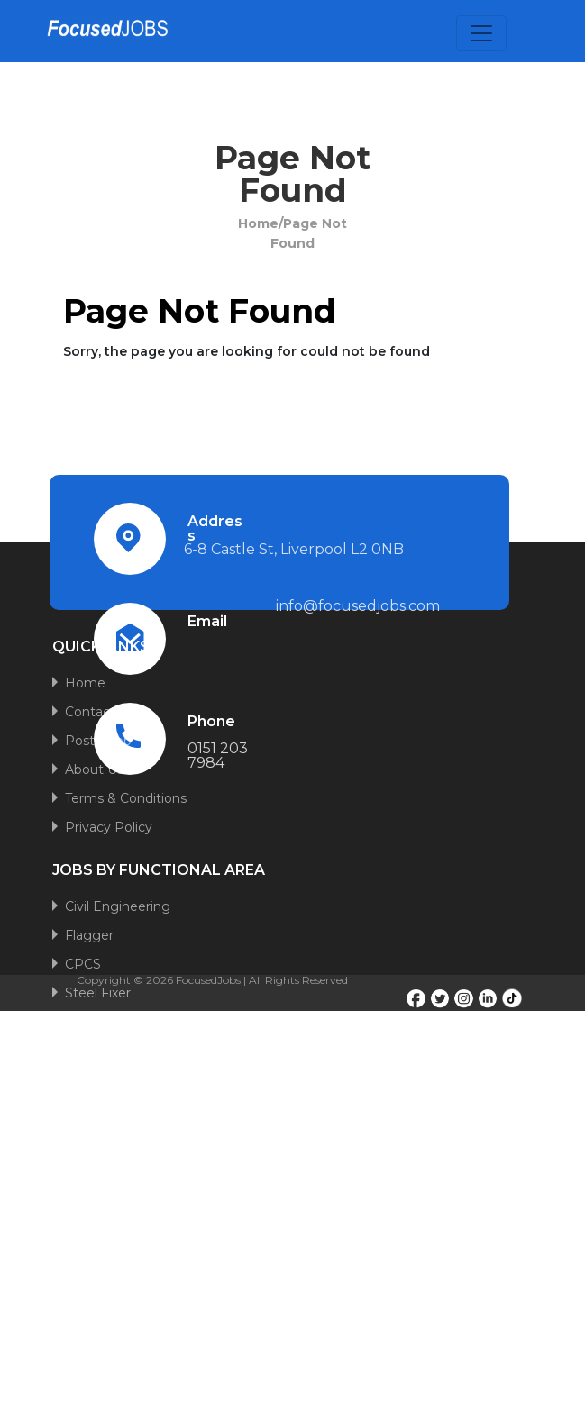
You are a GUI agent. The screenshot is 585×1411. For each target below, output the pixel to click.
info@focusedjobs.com (358, 605)
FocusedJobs (208, 980)
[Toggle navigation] (481, 33)
